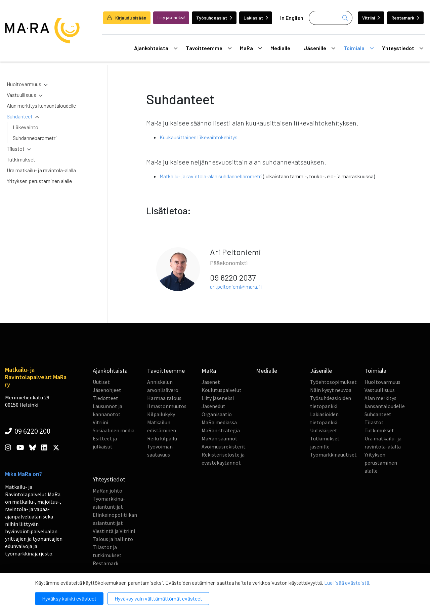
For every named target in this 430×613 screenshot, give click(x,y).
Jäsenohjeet (107, 390)
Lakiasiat (256, 18)
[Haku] (330, 18)
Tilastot (16, 148)
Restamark (405, 18)
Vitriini (371, 18)
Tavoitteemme (208, 48)
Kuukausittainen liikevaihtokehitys (199, 137)
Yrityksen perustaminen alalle (39, 181)
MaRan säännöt (220, 438)
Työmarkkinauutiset (333, 454)
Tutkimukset (21, 159)
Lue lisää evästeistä (346, 582)
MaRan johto (107, 490)
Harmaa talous (164, 398)
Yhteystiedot (402, 48)
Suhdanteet (20, 116)
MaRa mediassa (219, 422)
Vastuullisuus (21, 95)
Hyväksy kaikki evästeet (69, 598)
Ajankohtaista (155, 48)
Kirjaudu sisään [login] (127, 18)
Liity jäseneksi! (171, 18)
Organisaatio (217, 414)
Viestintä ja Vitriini (114, 531)
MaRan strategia (221, 430)
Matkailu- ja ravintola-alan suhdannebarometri (211, 176)
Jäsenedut (213, 406)
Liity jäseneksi (218, 398)
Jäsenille (319, 48)
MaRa (251, 48)
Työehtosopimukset (333, 381)
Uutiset (101, 381)
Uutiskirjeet (323, 430)
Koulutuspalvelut (222, 390)
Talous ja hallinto (113, 539)
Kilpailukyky (161, 414)
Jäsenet (211, 381)
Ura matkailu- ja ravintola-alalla (41, 170)
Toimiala (359, 48)
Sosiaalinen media (113, 430)
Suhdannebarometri (35, 138)
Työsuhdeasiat (214, 18)
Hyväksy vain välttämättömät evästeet (158, 598)
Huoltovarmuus (24, 84)
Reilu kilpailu (162, 438)
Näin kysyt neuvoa (330, 390)
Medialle (280, 48)
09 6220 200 (27, 431)
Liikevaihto (25, 127)
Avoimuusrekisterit (224, 446)
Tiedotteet (105, 398)
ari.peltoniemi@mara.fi (236, 286)
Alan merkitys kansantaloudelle (41, 105)
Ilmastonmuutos (166, 406)
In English (291, 17)
